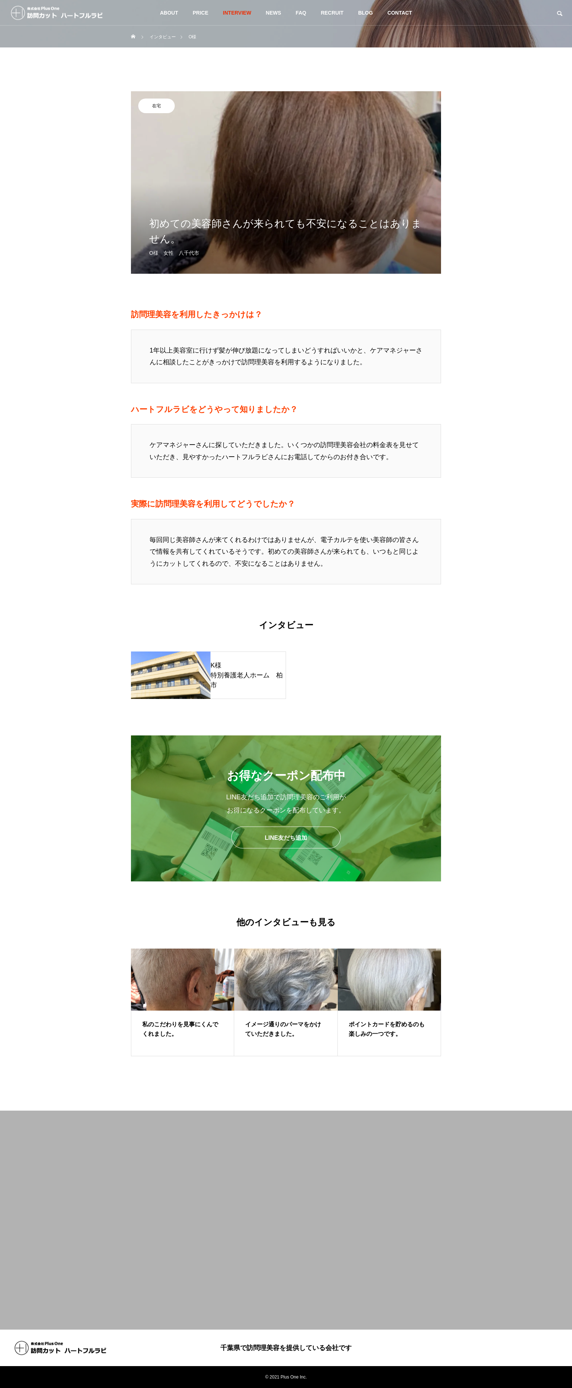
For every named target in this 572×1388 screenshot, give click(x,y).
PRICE (200, 13)
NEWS (273, 13)
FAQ (301, 13)
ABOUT (169, 13)
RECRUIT (332, 13)
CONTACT (399, 13)
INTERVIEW (237, 13)
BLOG (365, 13)
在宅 (156, 105)
